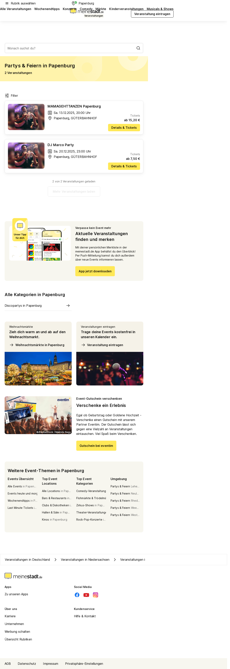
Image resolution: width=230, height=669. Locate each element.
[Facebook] (77, 595)
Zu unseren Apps (16, 594)
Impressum (50, 664)
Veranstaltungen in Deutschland (27, 559)
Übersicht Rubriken (18, 639)
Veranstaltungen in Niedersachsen (81, 559)
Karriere (10, 616)
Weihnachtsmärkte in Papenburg (36, 345)
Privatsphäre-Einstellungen (84, 664)
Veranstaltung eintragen (102, 345)
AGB (8, 664)
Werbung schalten (17, 631)
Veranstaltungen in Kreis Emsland (140, 559)
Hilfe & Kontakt (85, 616)
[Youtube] (86, 595)
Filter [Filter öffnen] (11, 95)
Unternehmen (14, 624)
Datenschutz (27, 664)
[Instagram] (95, 595)
